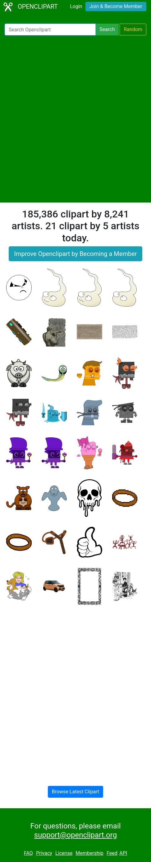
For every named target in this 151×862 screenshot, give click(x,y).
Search (107, 29)
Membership (89, 853)
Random (133, 29)
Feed (112, 853)
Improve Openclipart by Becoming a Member (75, 254)
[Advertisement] (75, 118)
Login (76, 6)
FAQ (28, 853)
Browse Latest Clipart (75, 792)
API (123, 853)
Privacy (44, 853)
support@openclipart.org (75, 835)
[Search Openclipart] (50, 29)
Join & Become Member (115, 6)
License (63, 853)
